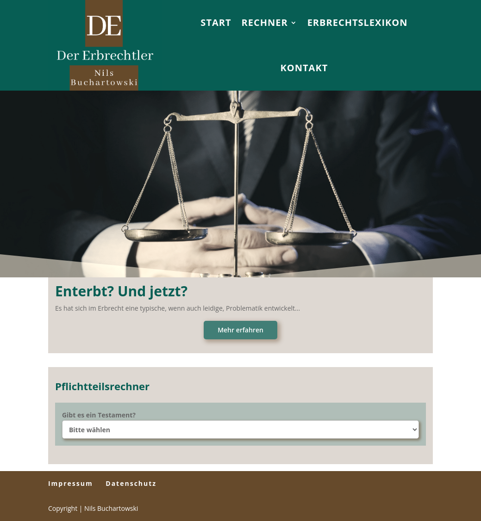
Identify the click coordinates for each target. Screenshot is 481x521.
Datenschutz (131, 483)
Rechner (265, 22)
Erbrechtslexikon (357, 22)
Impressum (70, 483)
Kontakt (304, 67)
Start (215, 22)
